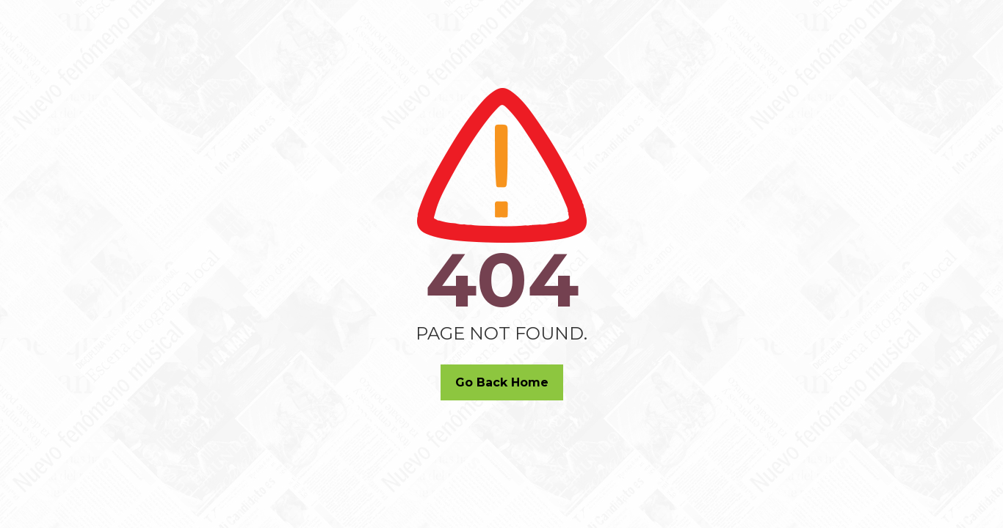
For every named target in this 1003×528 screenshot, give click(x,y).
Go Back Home (501, 382)
